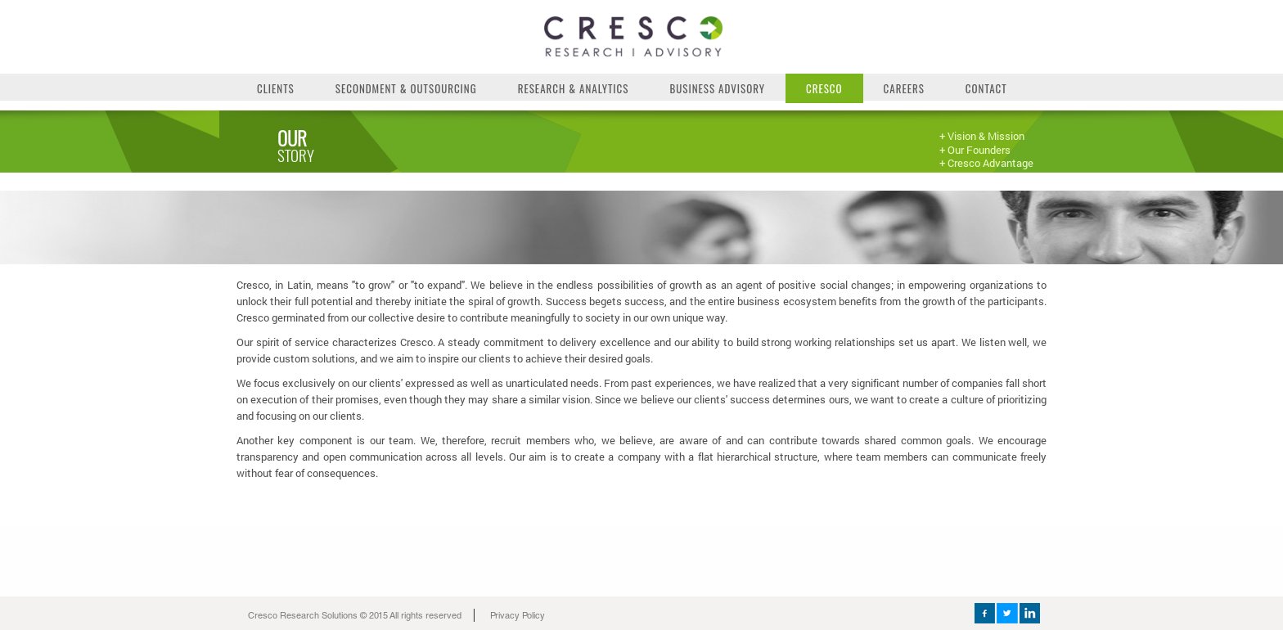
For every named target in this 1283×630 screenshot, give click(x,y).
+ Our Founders (975, 149)
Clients (276, 88)
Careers (904, 88)
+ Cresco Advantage (986, 162)
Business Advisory (717, 88)
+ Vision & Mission (981, 135)
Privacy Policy (517, 616)
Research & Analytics (573, 88)
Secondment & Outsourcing (406, 88)
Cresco (824, 88)
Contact (986, 88)
